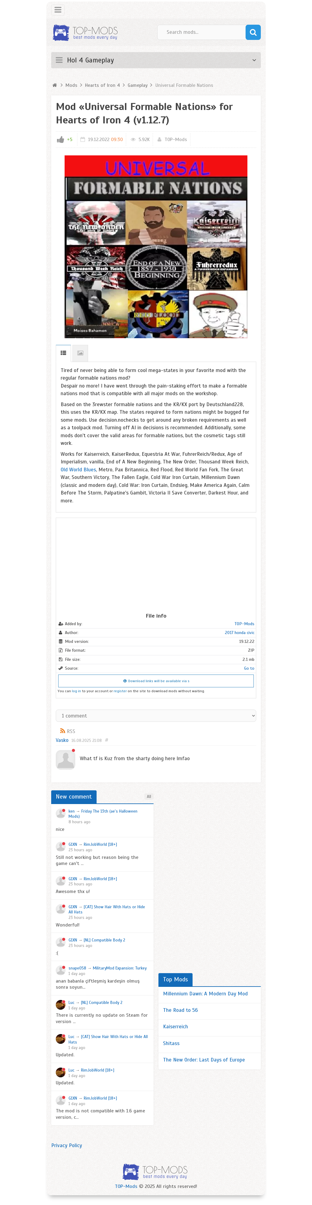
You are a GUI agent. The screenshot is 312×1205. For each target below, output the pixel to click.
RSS (71, 731)
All (149, 796)
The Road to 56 (180, 1010)
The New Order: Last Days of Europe (204, 1060)
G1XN (73, 844)
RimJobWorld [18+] (100, 844)
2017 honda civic (239, 632)
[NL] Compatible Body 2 (104, 940)
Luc (71, 1002)
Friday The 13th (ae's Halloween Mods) (103, 814)
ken (72, 811)
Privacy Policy (66, 1145)
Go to (249, 668)
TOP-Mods (176, 139)
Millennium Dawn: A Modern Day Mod (205, 994)
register (120, 691)
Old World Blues (78, 469)
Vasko (62, 740)
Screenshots (80, 353)
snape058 (77, 968)
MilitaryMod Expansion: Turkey (120, 968)
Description (63, 353)
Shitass (171, 1043)
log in (76, 691)
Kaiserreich (175, 1026)
